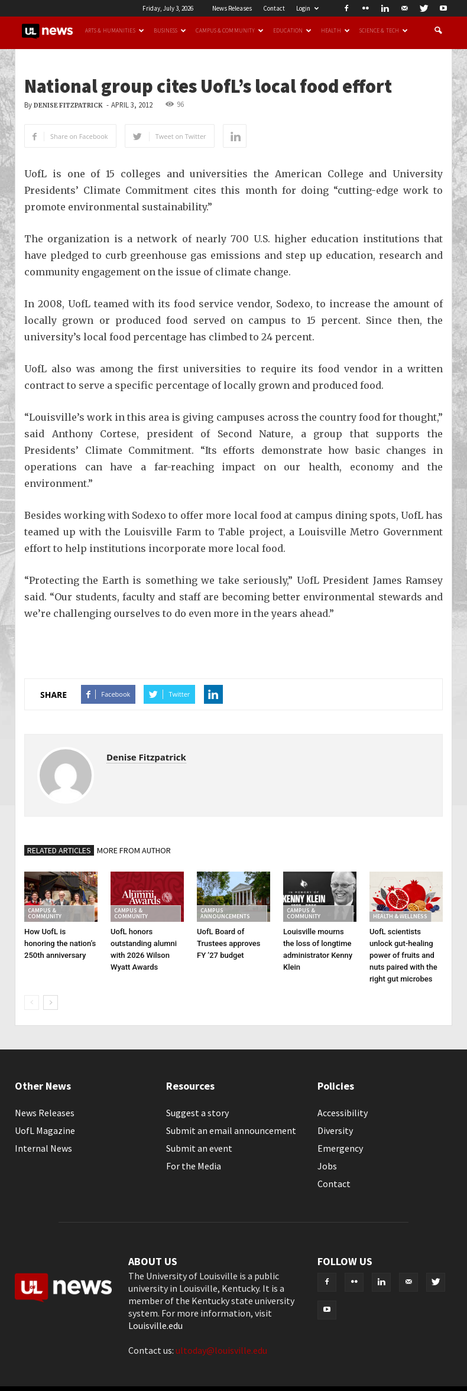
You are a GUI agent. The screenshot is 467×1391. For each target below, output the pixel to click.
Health (335, 30)
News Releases (232, 8)
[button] (438, 31)
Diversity (335, 1130)
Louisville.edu (155, 1325)
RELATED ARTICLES (59, 850)
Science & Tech (383, 30)
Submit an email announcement (231, 1130)
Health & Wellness (400, 916)
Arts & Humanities (114, 30)
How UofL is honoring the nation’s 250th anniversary (60, 943)
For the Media (193, 1166)
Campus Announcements (225, 913)
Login (307, 8)
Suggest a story (197, 1113)
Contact (274, 8)
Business (170, 30)
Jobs (327, 1166)
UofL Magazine (45, 1130)
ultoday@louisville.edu (221, 1350)
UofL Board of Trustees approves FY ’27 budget (229, 943)
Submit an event (199, 1148)
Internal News (43, 1148)
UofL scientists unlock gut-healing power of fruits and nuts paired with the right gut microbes (403, 955)
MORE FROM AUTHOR (134, 850)
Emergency (340, 1148)
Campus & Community (230, 30)
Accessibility (342, 1113)
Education (292, 30)
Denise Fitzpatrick (68, 105)
